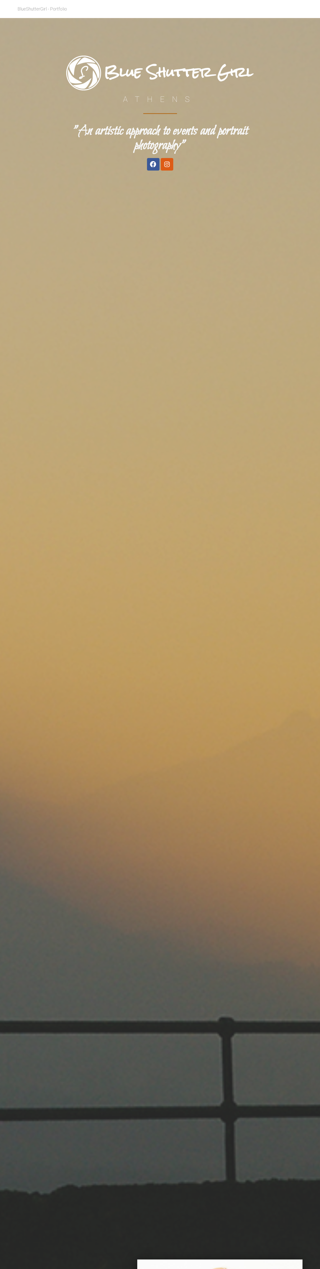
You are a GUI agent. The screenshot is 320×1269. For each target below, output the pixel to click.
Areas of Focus (244, 13)
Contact (292, 13)
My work (271, 13)
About (219, 13)
